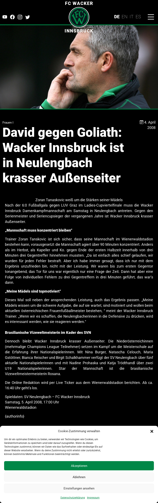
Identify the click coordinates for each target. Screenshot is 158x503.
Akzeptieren (79, 466)
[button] (152, 431)
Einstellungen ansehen (79, 488)
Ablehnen (79, 477)
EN (125, 16)
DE (117, 16)
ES (138, 16)
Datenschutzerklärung (72, 497)
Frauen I (7, 122)
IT (132, 16)
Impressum (93, 497)
